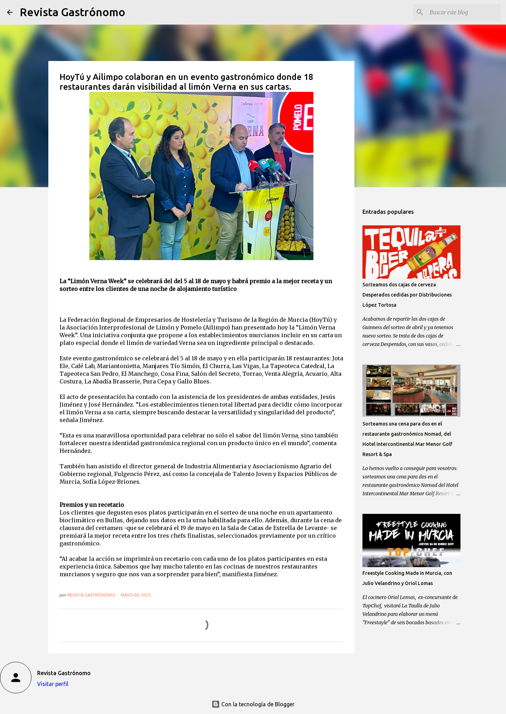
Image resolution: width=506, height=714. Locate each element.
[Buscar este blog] (463, 12)
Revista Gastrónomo (72, 12)
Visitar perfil (52, 684)
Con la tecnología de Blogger (253, 704)
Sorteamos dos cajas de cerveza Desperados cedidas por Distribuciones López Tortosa (407, 295)
